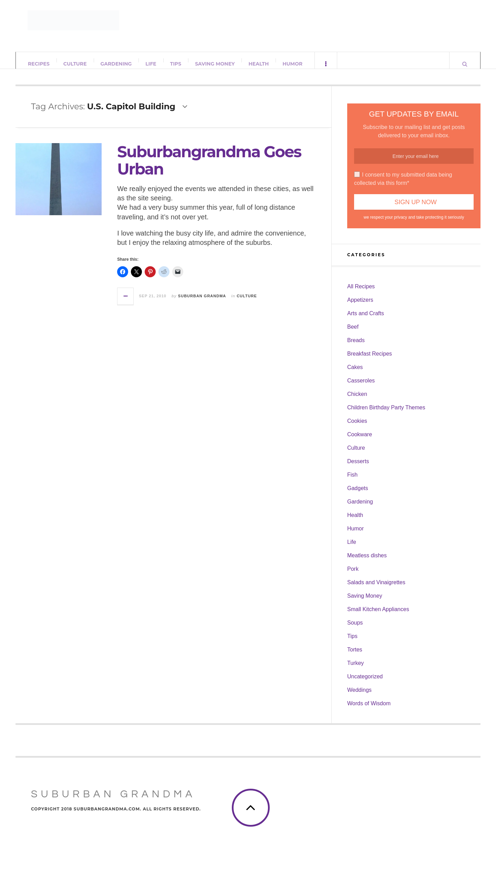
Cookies (357, 428)
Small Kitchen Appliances (378, 616)
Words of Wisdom (369, 710)
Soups (355, 629)
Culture (75, 64)
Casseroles (361, 387)
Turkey (355, 670)
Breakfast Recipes (369, 360)
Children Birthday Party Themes (386, 414)
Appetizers (360, 307)
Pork (353, 576)
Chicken (357, 401)
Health (258, 64)
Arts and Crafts (365, 320)
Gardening (116, 64)
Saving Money (215, 64)
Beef (353, 334)
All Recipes (361, 293)
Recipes (39, 64)
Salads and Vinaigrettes (376, 589)
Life (150, 64)
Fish (352, 482)
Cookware (359, 441)
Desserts (358, 468)
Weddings (359, 697)
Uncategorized (365, 683)
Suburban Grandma (202, 302)
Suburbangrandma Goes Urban (209, 167)
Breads (356, 347)
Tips (175, 64)
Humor (292, 64)
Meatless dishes (367, 562)
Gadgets (357, 495)
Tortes (354, 656)
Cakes (355, 374)
